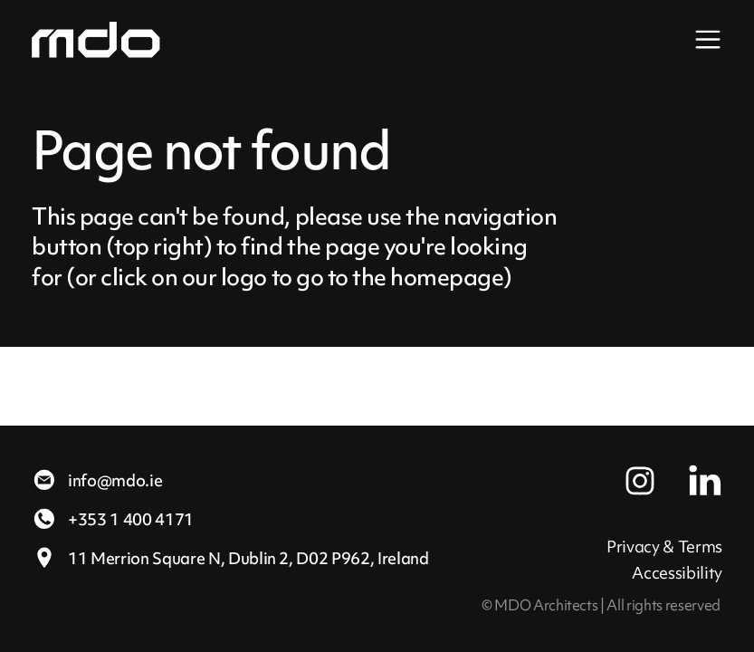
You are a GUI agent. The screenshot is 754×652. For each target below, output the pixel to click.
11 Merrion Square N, (230, 558)
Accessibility (677, 572)
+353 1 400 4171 (113, 519)
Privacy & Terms (664, 546)
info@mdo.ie (97, 480)
